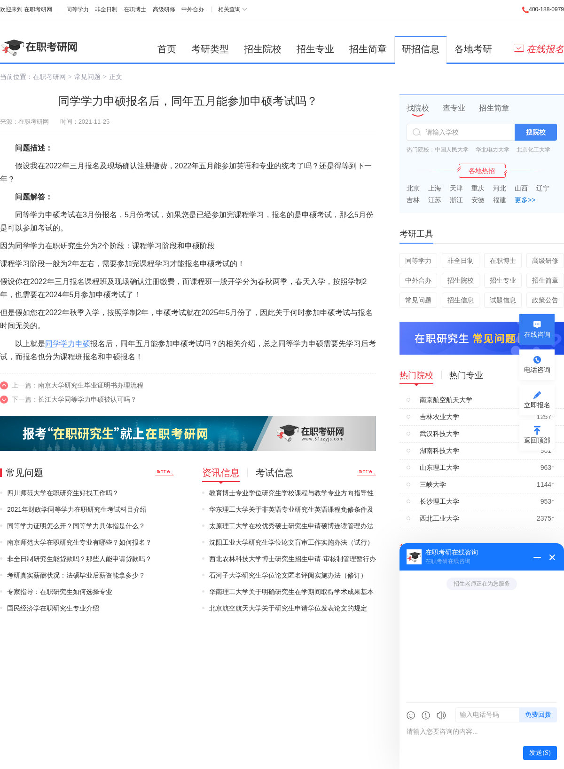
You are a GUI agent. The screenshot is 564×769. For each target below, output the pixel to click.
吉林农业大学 (439, 416)
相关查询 (229, 9)
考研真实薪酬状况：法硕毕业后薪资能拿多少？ (76, 575)
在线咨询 (537, 334)
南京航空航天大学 (446, 400)
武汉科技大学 (439, 433)
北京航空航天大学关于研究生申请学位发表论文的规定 (288, 608)
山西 (521, 188)
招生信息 (460, 300)
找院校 (418, 108)
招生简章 (368, 49)
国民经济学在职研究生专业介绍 (53, 608)
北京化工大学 (533, 149)
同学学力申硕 (67, 344)
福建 (499, 200)
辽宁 (542, 188)
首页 (166, 49)
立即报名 (537, 405)
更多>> (525, 200)
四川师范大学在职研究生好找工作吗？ (63, 493)
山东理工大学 (439, 467)
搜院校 (536, 132)
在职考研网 (38, 9)
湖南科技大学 (439, 450)
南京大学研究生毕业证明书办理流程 (90, 385)
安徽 (478, 200)
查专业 (454, 108)
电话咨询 (537, 369)
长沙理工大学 (439, 501)
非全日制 (106, 9)
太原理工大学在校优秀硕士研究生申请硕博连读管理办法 (291, 526)
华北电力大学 (492, 149)
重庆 (478, 188)
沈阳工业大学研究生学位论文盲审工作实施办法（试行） (291, 542)
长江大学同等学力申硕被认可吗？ (87, 399)
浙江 (456, 200)
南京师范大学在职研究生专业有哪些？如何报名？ (79, 542)
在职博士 (135, 9)
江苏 (434, 200)
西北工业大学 (439, 518)
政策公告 (545, 300)
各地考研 (473, 49)
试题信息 (503, 300)
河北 (499, 188)
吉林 (413, 200)
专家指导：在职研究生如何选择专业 (59, 591)
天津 (456, 188)
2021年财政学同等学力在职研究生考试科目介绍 (77, 509)
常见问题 (87, 76)
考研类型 (210, 49)
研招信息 (420, 49)
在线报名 (539, 49)
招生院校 (263, 49)
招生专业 (315, 49)
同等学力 (77, 9)
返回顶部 (537, 440)
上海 (434, 188)
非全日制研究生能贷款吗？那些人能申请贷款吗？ (79, 559)
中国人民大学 (452, 149)
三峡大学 (433, 484)
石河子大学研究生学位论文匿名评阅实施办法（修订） (288, 575)
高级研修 (164, 9)
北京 (413, 188)
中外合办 (192, 9)
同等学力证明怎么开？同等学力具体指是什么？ (76, 526)
